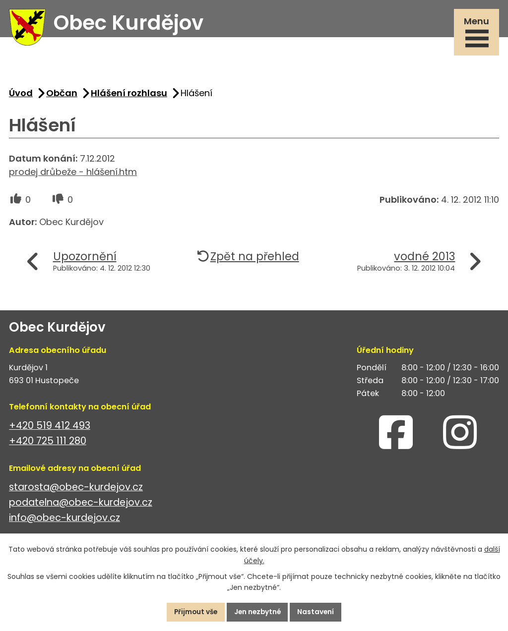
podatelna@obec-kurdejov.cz (80, 505)
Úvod (21, 95)
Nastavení (318, 612)
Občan (61, 95)
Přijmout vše (193, 612)
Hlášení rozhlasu (129, 95)
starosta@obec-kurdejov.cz (76, 489)
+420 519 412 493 (49, 428)
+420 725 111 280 (47, 443)
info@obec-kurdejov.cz (64, 520)
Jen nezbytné (258, 612)
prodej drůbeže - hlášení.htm (73, 174)
